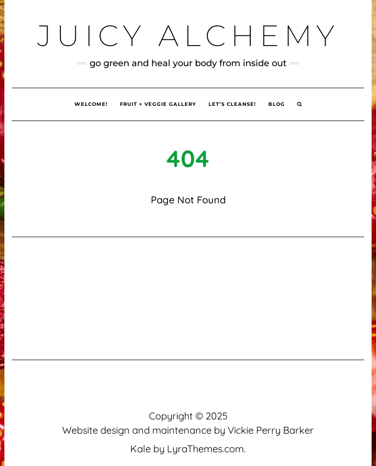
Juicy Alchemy (188, 35)
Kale (140, 448)
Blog (276, 104)
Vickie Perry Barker (271, 430)
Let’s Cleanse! (232, 104)
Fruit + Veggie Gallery (158, 104)
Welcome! (91, 104)
